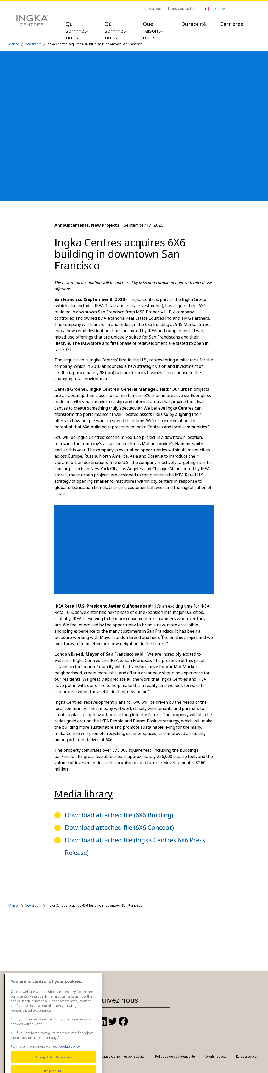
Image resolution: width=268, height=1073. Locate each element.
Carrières (231, 23)
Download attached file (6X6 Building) (119, 814)
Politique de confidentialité (175, 1056)
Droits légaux (215, 1056)
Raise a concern (248, 1056)
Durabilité (193, 23)
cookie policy (69, 1059)
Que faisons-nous (153, 30)
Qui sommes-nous (77, 30)
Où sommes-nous (116, 30)
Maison (14, 44)
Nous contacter (181, 8)
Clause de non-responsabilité (122, 1056)
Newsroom (153, 8)
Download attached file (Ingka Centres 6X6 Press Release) (135, 846)
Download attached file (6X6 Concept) (119, 827)
